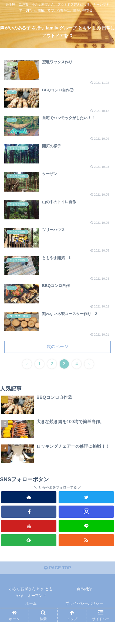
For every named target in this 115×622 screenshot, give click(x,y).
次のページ (57, 346)
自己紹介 (84, 589)
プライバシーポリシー (84, 603)
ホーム (31, 603)
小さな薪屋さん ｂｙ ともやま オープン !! (31, 592)
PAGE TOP (57, 568)
